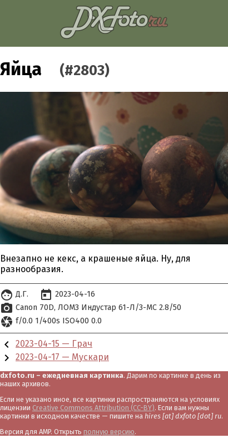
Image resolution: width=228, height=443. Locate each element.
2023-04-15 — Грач (54, 343)
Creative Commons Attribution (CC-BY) (93, 407)
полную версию (109, 431)
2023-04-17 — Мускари (62, 357)
